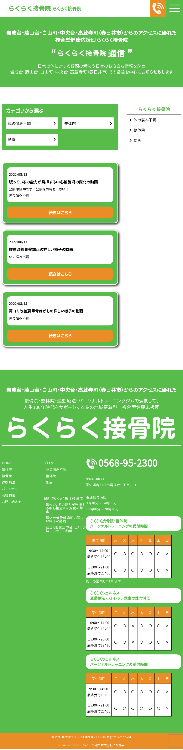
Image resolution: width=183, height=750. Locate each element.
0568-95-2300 (128, 464)
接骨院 (7, 476)
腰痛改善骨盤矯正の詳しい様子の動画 (64, 520)
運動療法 (9, 483)
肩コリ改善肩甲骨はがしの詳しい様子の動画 (66, 529)
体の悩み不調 (19, 123)
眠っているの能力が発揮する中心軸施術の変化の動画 (65, 508)
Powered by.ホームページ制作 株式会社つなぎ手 (92, 746)
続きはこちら (60, 213)
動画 (12, 140)
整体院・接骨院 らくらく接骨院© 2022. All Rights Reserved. (91, 738)
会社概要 (9, 495)
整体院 (70, 123)
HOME (7, 463)
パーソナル (10, 489)
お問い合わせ (12, 502)
